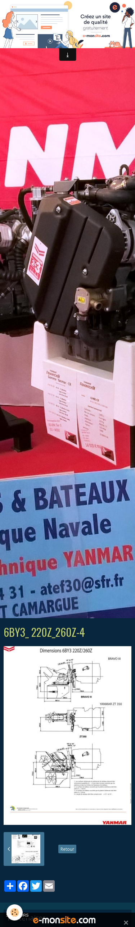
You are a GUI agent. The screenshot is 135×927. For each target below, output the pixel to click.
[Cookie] (14, 912)
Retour (67, 849)
